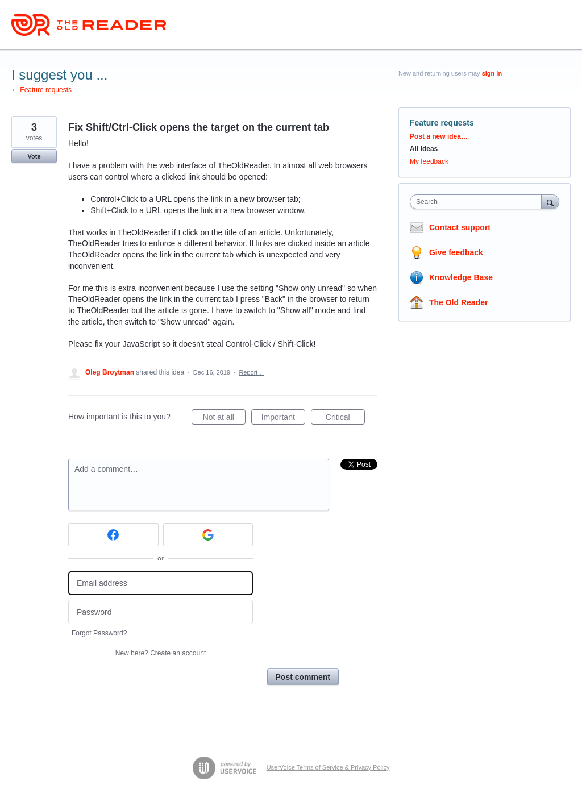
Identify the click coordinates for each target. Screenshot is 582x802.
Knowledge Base (461, 277)
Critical (345, 419)
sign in (492, 73)
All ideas (424, 149)
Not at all (224, 419)
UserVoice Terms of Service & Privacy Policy (328, 767)
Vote (33, 156)
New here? (160, 653)
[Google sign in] (208, 534)
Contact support (459, 227)
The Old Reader (458, 302)
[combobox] (478, 202)
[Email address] (160, 583)
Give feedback (456, 252)
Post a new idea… (439, 136)
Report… (251, 372)
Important (283, 419)
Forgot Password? (99, 633)
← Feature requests (41, 90)
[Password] (160, 612)
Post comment (303, 677)
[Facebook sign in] (113, 534)
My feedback (429, 161)
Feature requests (442, 122)
